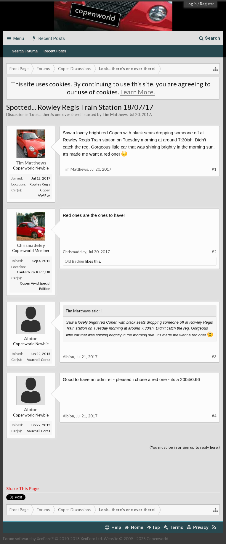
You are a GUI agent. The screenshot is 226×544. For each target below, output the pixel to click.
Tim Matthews (115, 114)
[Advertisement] (113, 468)
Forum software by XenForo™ (53, 538)
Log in (192, 3)
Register (207, 3)
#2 (214, 251)
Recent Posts (55, 51)
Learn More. (137, 92)
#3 (214, 356)
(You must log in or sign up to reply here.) (185, 447)
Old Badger (74, 261)
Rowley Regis (40, 184)
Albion (31, 338)
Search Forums (25, 51)
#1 (214, 169)
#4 (214, 416)
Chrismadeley (31, 245)
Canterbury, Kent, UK (33, 272)
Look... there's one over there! (56, 114)
